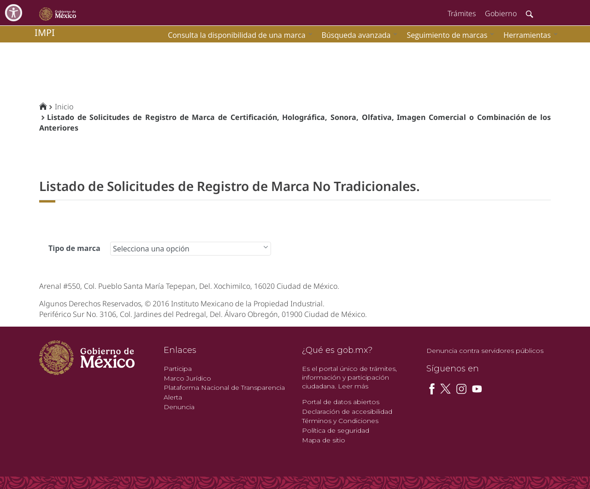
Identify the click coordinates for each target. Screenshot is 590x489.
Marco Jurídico (187, 378)
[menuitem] (528, 35)
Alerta (173, 397)
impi (45, 32)
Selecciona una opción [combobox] (151, 249)
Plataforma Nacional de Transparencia (224, 387)
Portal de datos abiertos (340, 402)
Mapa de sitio (323, 440)
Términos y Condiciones (340, 421)
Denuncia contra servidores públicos (484, 350)
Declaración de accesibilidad (347, 411)
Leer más (353, 386)
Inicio (64, 106)
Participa (178, 368)
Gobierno (501, 13)
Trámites (462, 13)
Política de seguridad (335, 430)
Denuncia (179, 407)
